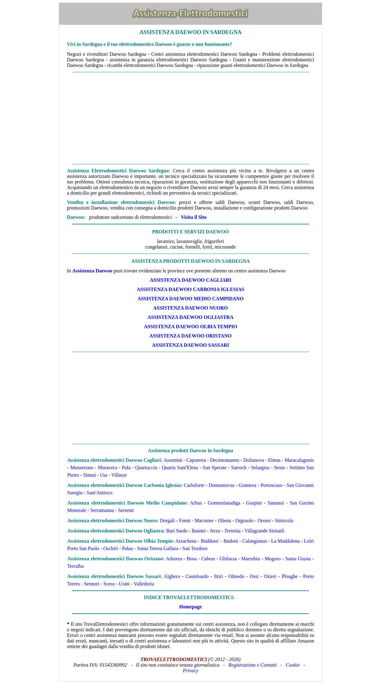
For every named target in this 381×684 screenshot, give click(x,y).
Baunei (199, 530)
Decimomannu (224, 460)
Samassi (276, 502)
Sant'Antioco (99, 492)
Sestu (279, 467)
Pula (126, 467)
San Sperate (214, 467)
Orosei (264, 520)
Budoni (230, 541)
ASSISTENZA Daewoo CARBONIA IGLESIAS (190, 289)
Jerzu (215, 530)
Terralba (75, 566)
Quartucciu (146, 467)
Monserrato (81, 467)
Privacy (190, 670)
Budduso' (210, 541)
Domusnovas (222, 485)
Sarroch (239, 467)
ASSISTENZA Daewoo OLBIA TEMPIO (190, 326)
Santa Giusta (298, 558)
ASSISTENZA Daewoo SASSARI (190, 345)
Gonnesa (247, 485)
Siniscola (284, 520)
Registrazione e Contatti (253, 665)
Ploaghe (290, 576)
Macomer (204, 520)
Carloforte (194, 485)
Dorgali (167, 520)
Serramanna (102, 510)
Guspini (254, 502)
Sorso (109, 583)
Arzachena (185, 541)
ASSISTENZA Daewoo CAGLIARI (190, 280)
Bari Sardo (177, 530)
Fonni (184, 520)
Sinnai (89, 475)
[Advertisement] (190, 118)
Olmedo (236, 576)
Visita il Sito (194, 217)
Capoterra (196, 460)
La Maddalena (285, 541)
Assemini (173, 460)
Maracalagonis (299, 460)
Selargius (260, 467)
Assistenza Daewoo (92, 270)
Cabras (208, 558)
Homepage (190, 606)
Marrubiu (250, 558)
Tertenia (232, 530)
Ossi (254, 576)
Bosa (192, 558)
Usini (124, 583)
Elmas (274, 460)
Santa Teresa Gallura (157, 548)
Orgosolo (244, 520)
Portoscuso (271, 485)
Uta (103, 475)
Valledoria (144, 583)
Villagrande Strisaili (264, 530)
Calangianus (254, 541)
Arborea (174, 558)
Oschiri (110, 548)
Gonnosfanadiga (224, 502)
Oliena (224, 520)
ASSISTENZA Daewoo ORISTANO (190, 335)
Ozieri (270, 576)
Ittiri (218, 576)
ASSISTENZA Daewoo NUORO (190, 308)
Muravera (107, 467)
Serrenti (126, 510)
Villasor (119, 475)
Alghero (172, 576)
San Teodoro (195, 548)
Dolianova (253, 460)
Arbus (196, 502)
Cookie (293, 665)
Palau (127, 548)
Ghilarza (228, 558)
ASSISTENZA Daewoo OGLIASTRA (190, 317)
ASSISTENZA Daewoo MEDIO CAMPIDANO (191, 298)
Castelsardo (197, 576)
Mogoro (273, 558)
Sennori (91, 583)
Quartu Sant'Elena (180, 467)
